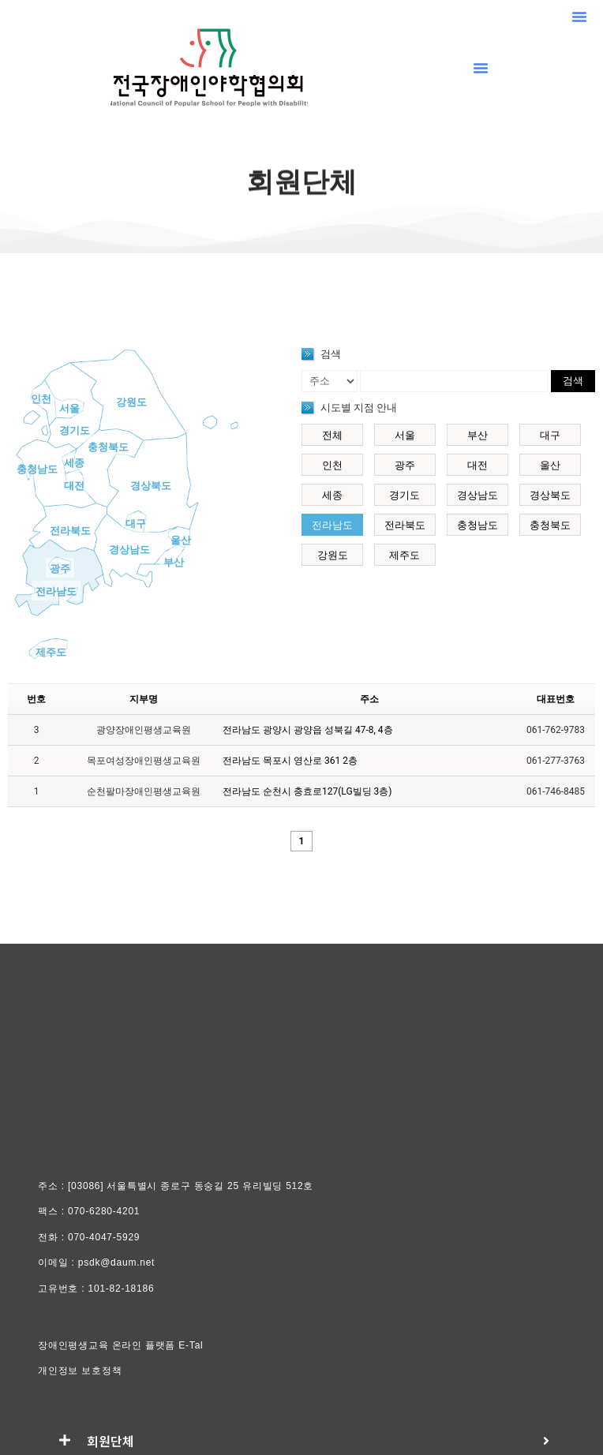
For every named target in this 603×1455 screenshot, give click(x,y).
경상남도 (129, 549)
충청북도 (108, 447)
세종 (74, 463)
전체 (332, 435)
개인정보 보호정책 (80, 1370)
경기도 (74, 430)
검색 (573, 381)
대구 (135, 523)
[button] (579, 16)
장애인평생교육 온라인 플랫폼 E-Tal (120, 1345)
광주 (60, 568)
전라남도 (56, 591)
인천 (41, 399)
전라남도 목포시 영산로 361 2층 (290, 760)
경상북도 (150, 486)
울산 (180, 540)
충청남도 (37, 469)
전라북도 (70, 531)
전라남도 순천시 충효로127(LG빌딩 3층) (307, 791)
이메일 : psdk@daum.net (96, 1262)
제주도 (51, 652)
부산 (173, 562)
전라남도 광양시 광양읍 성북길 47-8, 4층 (308, 729)
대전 (74, 486)
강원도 (131, 402)
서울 (69, 408)
